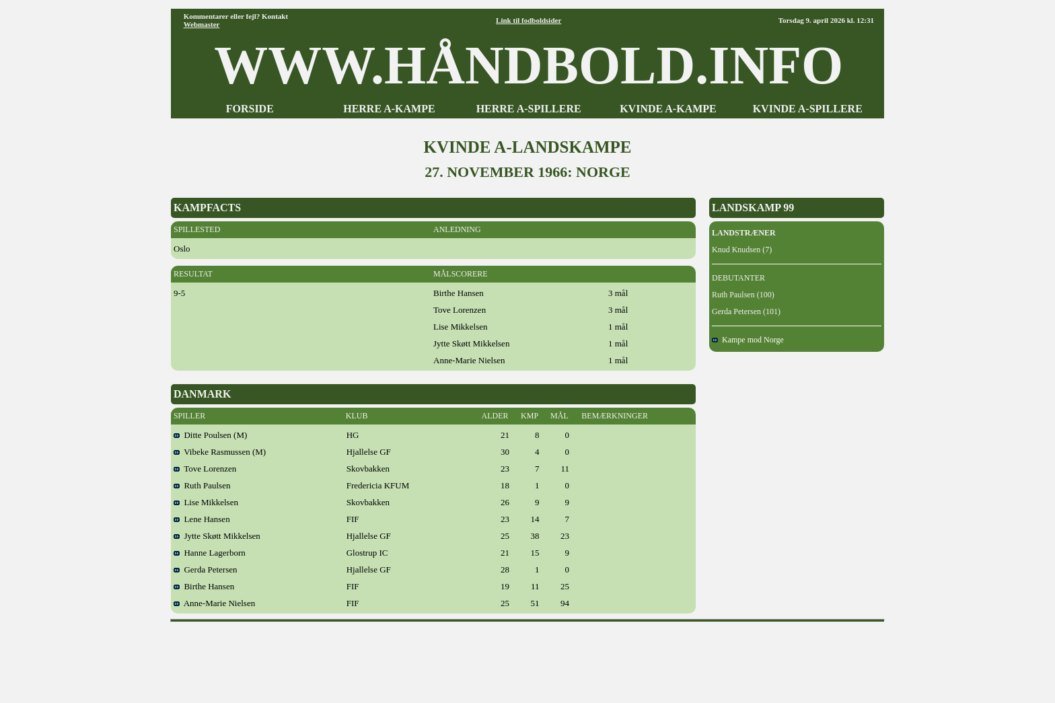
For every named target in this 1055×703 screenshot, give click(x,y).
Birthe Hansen (204, 586)
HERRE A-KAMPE (389, 108)
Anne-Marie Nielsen (214, 603)
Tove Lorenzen (205, 469)
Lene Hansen (202, 519)
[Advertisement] (527, 658)
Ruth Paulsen (202, 485)
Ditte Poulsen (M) (210, 435)
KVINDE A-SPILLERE (808, 108)
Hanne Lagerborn (210, 553)
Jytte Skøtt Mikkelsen (217, 536)
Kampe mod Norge (748, 339)
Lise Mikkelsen (206, 502)
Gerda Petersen (206, 569)
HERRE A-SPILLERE (528, 108)
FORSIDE (250, 108)
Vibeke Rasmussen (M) (220, 452)
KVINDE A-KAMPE (668, 108)
